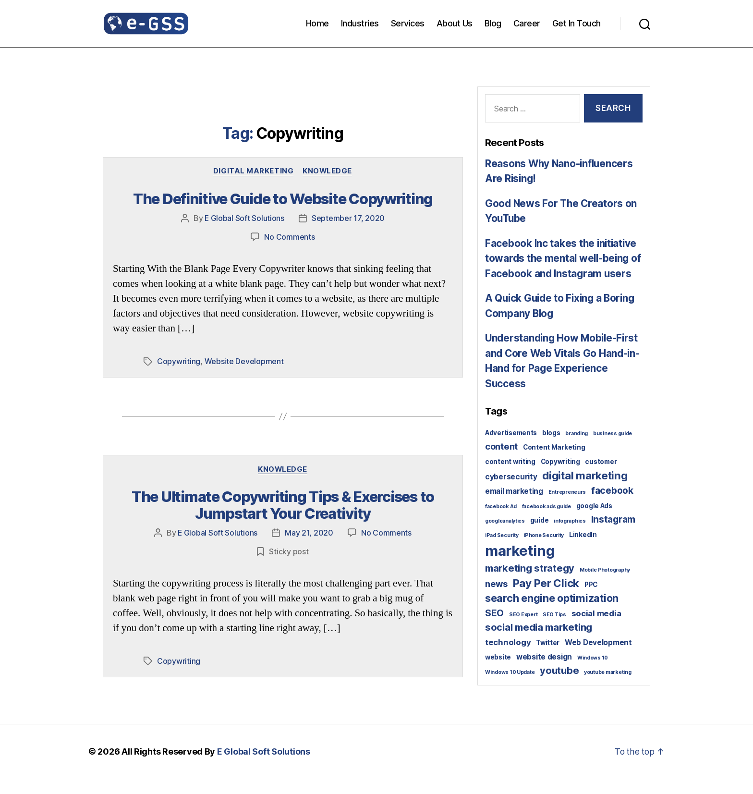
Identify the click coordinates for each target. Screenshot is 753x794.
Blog (493, 23)
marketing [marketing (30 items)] (520, 566)
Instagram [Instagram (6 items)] (613, 534)
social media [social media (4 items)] (596, 629)
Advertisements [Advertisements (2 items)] (511, 448)
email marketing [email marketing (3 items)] (514, 506)
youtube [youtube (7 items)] (559, 686)
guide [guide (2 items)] (539, 535)
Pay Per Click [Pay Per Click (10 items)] (546, 598)
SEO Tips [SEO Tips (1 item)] (554, 630)
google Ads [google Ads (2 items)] (594, 521)
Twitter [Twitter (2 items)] (547, 658)
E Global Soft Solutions (245, 218)
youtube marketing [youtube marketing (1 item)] (607, 687)
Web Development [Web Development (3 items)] (598, 657)
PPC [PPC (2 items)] (590, 600)
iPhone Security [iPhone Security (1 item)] (543, 551)
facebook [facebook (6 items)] (612, 506)
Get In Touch (576, 23)
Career (526, 23)
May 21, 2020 (309, 531)
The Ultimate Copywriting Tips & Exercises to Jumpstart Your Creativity (282, 504)
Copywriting (178, 361)
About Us (455, 23)
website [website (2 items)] (498, 672)
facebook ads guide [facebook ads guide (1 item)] (546, 522)
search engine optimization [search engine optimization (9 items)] (552, 613)
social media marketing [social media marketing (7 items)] (538, 642)
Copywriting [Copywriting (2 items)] (560, 477)
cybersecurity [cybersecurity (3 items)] (511, 492)
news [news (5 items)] (496, 599)
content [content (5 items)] (501, 461)
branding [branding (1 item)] (576, 449)
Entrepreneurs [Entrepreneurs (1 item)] (567, 507)
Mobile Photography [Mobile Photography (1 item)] (605, 585)
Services (408, 23)
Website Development (244, 361)
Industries (360, 23)
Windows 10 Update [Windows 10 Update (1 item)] (509, 687)
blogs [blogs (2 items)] (551, 448)
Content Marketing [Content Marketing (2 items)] (554, 462)
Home (317, 23)
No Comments (289, 236)
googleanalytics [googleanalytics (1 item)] (505, 536)
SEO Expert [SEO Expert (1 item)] (523, 630)
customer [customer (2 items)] (601, 477)
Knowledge (328, 171)
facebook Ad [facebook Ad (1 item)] (501, 522)
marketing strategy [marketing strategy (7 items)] (529, 583)
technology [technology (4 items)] (508, 657)
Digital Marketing (253, 171)
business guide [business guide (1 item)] (612, 449)
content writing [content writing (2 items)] (510, 477)
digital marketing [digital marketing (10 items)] (584, 490)
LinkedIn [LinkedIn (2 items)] (583, 550)
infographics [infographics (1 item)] (570, 536)
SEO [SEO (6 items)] (494, 628)
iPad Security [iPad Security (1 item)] (502, 551)
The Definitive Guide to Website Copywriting (282, 199)
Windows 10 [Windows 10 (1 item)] (592, 673)
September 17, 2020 (348, 218)
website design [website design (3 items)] (544, 672)
